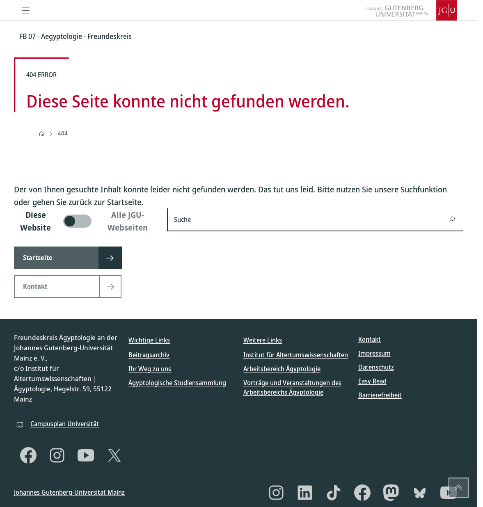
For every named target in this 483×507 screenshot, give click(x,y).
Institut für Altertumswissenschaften (295, 354)
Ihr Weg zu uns (149, 368)
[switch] (85, 221)
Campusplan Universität (64, 423)
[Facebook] (28, 455)
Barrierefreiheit (380, 395)
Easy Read (372, 381)
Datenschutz (376, 367)
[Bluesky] (420, 492)
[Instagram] (57, 455)
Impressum (374, 353)
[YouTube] (86, 455)
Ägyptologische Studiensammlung (177, 382)
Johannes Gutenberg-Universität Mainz (69, 492)
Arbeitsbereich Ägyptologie (281, 368)
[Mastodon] (391, 492)
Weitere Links (262, 340)
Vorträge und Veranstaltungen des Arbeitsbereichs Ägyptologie (292, 387)
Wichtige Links (149, 340)
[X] (114, 455)
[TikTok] (333, 492)
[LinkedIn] (305, 492)
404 (63, 133)
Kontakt (369, 339)
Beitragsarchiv (148, 354)
